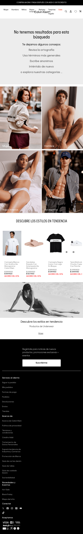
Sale (60, 10)
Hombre (15, 10)
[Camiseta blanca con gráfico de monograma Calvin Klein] (12, 252)
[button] (41, 363)
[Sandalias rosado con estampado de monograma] (33, 252)
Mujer (6, 10)
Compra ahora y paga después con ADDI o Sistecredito (42, 2)
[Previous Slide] (70, 252)
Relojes (42, 10)
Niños (24, 10)
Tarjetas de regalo (52, 12)
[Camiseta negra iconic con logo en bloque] (55, 251)
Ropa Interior (32, 11)
